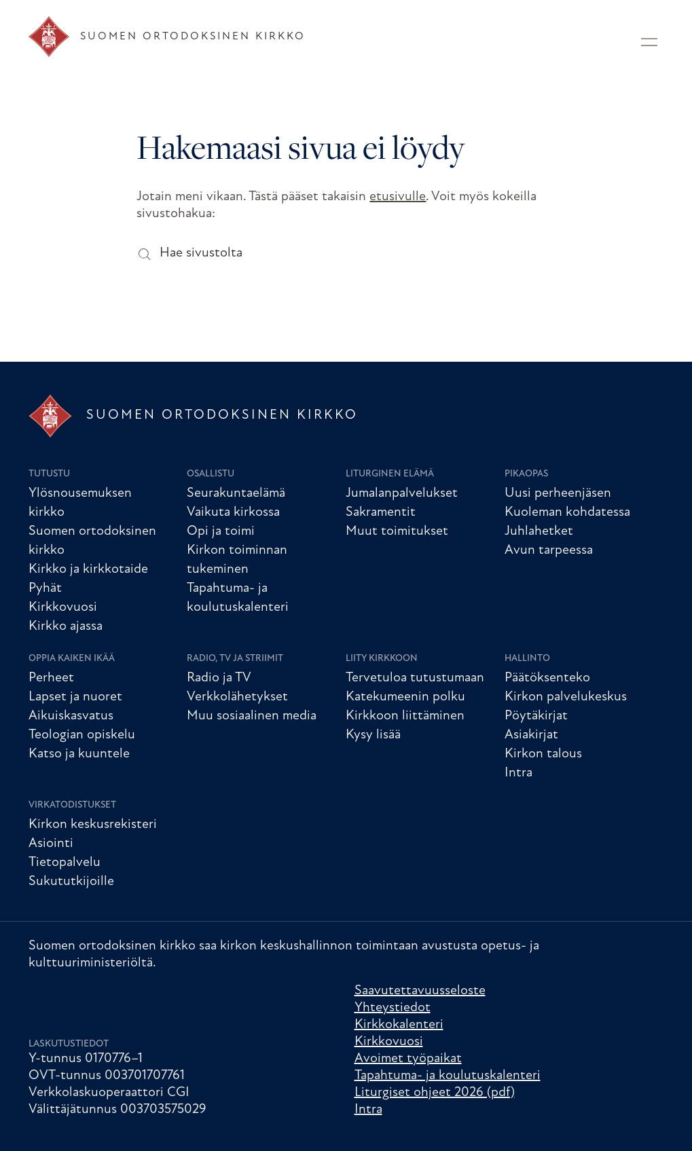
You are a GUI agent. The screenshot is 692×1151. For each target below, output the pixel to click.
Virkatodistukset (72, 805)
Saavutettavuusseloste (420, 991)
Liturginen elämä (390, 474)
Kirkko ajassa (66, 626)
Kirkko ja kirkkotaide (88, 569)
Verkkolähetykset (237, 697)
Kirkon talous (543, 754)
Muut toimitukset (397, 531)
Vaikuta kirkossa (233, 512)
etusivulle (397, 197)
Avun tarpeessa (549, 550)
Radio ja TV (219, 678)
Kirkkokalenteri (398, 1025)
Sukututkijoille (71, 881)
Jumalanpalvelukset (402, 493)
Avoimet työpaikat (408, 1058)
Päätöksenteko (547, 678)
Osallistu (210, 474)
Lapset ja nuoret (75, 697)
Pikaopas (526, 474)
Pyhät (45, 588)
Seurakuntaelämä (236, 493)
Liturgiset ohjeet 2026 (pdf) (434, 1092)
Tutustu (49, 474)
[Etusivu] (167, 36)
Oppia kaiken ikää (72, 659)
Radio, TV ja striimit (235, 659)
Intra (518, 773)
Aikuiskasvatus (71, 716)
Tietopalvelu (65, 862)
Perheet (51, 678)
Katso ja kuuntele (79, 754)
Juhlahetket (539, 531)
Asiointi (51, 843)
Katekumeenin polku (405, 697)
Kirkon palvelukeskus (566, 697)
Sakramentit (381, 512)
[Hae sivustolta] (143, 253)
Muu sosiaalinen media (251, 716)
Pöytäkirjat (536, 716)
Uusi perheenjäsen (558, 493)
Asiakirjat (531, 735)
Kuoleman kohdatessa (567, 512)
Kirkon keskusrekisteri (93, 824)
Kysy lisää (373, 735)
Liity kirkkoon (382, 659)
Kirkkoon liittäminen (405, 716)
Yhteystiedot (392, 1008)
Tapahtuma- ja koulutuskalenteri (447, 1075)
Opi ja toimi (221, 531)
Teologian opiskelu (82, 735)
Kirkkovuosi (63, 607)
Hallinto (527, 659)
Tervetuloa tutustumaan (415, 678)
